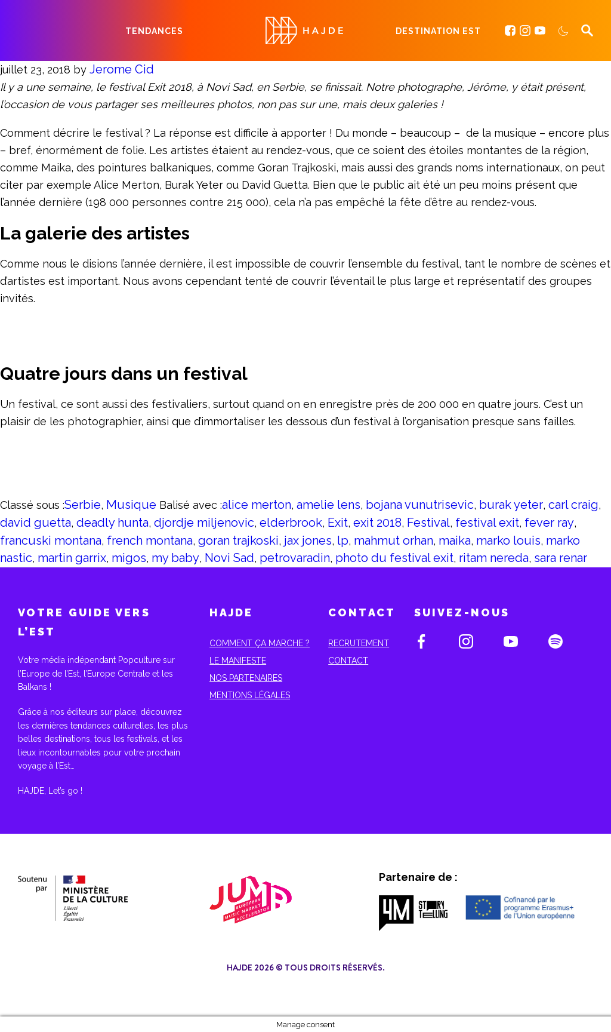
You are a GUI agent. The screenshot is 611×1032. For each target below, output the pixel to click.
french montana (150, 540)
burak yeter (511, 504)
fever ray (549, 522)
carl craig (573, 504)
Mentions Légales (249, 695)
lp (342, 540)
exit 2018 (377, 522)
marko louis (508, 540)
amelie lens (328, 504)
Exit (338, 522)
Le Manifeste (237, 660)
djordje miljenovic (204, 522)
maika (455, 540)
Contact (348, 660)
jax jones (308, 540)
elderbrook (291, 522)
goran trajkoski (238, 540)
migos (129, 558)
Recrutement (358, 643)
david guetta (35, 522)
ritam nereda (494, 558)
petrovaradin (295, 558)
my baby (175, 558)
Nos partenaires (245, 678)
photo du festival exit (394, 558)
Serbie (82, 504)
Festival (428, 522)
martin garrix (72, 558)
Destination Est (438, 31)
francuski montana (50, 540)
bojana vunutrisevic (420, 504)
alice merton (256, 504)
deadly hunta (112, 522)
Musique (131, 504)
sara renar (560, 558)
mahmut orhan (393, 540)
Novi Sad (229, 558)
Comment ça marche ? (259, 643)
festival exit (487, 522)
